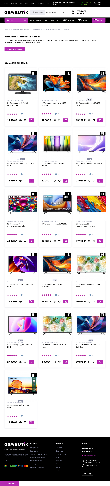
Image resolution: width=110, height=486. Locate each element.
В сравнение (21, 120)
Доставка (14, 3)
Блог (48, 3)
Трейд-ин (59, 467)
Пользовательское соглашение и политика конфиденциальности (16, 455)
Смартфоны (34, 448)
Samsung (39, 20)
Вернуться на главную (15, 49)
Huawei (52, 20)
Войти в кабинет (98, 3)
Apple (32, 20)
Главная (7, 29)
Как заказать (24, 3)
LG (57, 20)
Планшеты (34, 451)
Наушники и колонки (37, 457)
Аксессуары (34, 464)
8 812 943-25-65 (79, 13)
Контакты (41, 3)
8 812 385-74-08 (79, 11)
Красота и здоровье (37, 467)
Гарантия (59, 464)
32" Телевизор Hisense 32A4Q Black (55, 224)
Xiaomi (46, 20)
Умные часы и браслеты (38, 454)
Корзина (98, 20)
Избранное (83, 20)
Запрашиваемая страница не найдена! (56, 29)
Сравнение (68, 20)
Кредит (33, 3)
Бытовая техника (36, 461)
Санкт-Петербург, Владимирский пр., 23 (65, 3)
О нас (6, 3)
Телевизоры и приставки (21, 29)
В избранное (26, 120)
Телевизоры (36, 29)
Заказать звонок (90, 455)
